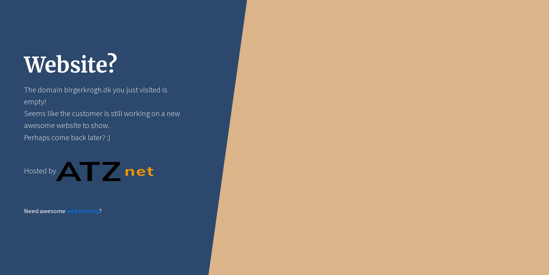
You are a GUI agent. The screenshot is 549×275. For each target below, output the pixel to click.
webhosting (83, 211)
